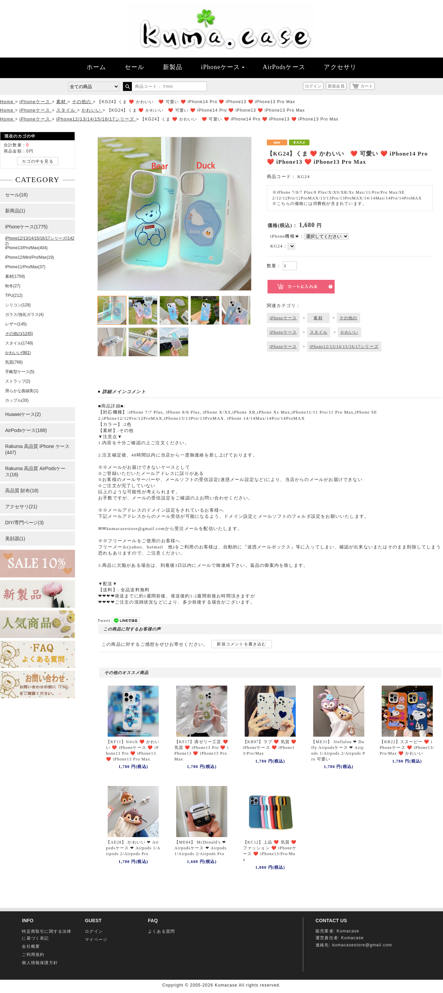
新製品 (173, 67)
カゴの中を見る (37, 161)
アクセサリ (340, 67)
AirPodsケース (284, 67)
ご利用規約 (33, 954)
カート (367, 86)
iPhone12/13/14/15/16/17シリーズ (344, 346)
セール (134, 67)
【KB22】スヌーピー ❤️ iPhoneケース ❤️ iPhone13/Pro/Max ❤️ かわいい (407, 747)
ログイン (313, 86)
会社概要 (31, 946)
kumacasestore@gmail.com (362, 945)
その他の (348, 318)
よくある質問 (161, 931)
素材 (318, 318)
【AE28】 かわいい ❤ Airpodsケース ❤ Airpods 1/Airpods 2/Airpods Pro (133, 848)
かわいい (349, 332)
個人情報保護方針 (40, 962)
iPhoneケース (222, 67)
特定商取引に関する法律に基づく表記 (46, 935)
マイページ (96, 939)
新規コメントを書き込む (241, 644)
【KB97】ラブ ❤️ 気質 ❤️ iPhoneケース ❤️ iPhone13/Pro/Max (270, 747)
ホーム (96, 67)
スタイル (319, 332)
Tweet (103, 620)
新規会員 (336, 86)
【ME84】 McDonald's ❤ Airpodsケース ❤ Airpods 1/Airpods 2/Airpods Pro (200, 848)
